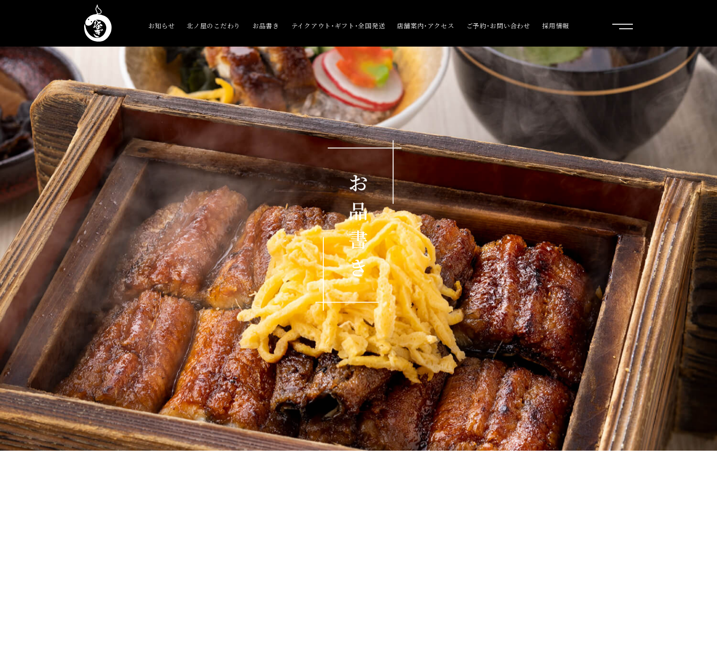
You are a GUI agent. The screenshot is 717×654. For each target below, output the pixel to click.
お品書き (265, 26)
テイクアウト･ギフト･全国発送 (338, 26)
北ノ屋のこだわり (214, 26)
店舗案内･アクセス (425, 26)
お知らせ (161, 26)
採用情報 (555, 26)
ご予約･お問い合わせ (498, 26)
